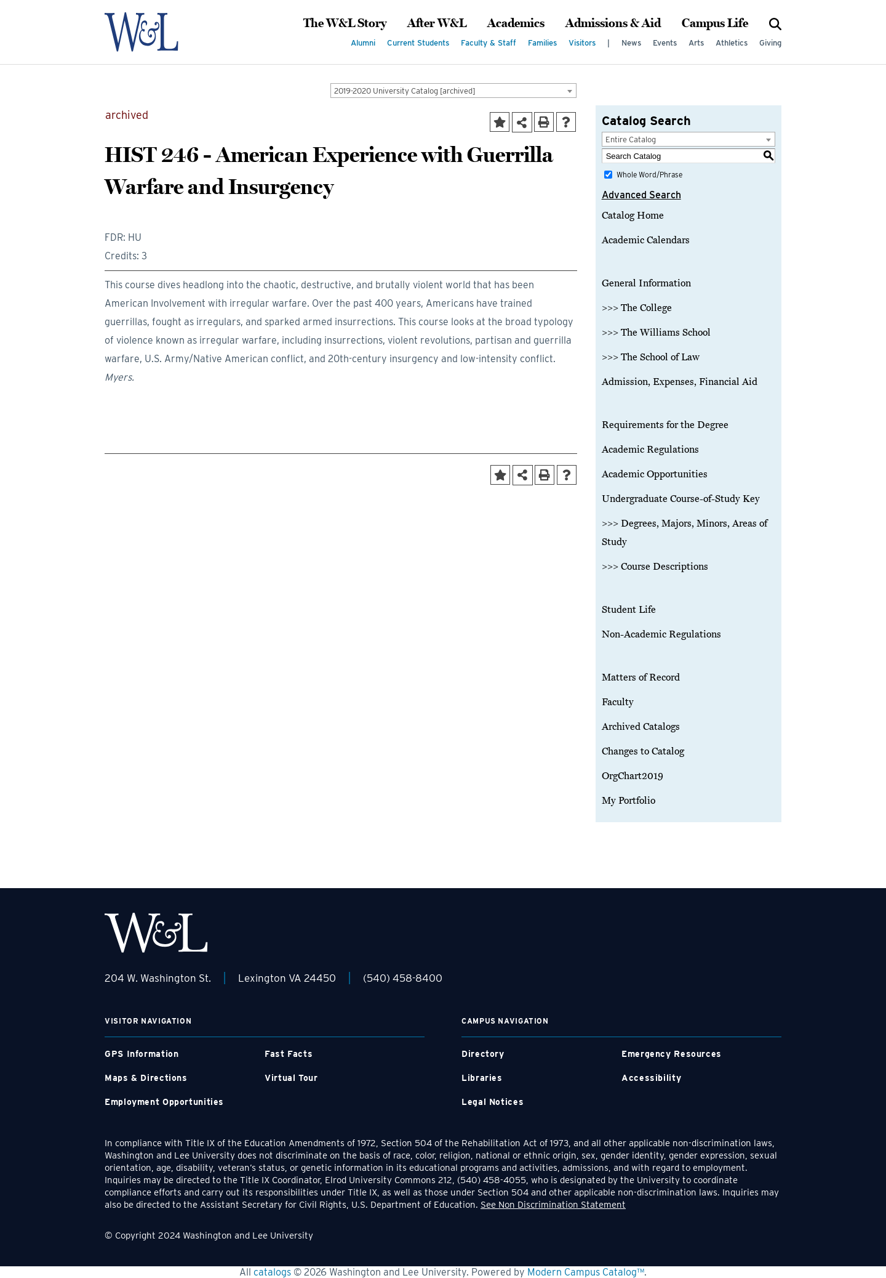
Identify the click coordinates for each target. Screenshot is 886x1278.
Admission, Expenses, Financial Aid (679, 382)
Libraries (482, 1078)
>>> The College (637, 308)
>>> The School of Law (651, 357)
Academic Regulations (650, 449)
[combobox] (453, 90)
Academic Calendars (646, 240)
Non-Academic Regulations (661, 634)
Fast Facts (289, 1054)
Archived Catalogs (641, 727)
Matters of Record (641, 677)
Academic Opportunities (655, 474)
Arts (696, 42)
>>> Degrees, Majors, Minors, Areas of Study (684, 532)
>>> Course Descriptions (655, 566)
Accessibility (651, 1078)
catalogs (272, 1272)
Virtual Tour (291, 1078)
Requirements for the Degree (665, 425)
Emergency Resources (671, 1054)
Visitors (582, 42)
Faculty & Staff (488, 42)
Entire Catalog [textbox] (630, 139)
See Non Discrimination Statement (553, 1204)
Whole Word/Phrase (649, 174)
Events (665, 42)
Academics (516, 23)
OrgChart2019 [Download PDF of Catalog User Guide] (632, 776)
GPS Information (141, 1054)
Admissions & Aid (613, 23)
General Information (646, 283)
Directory (483, 1054)
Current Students (418, 42)
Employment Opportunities (164, 1102)
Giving (770, 42)
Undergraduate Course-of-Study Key (681, 499)
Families (542, 42)
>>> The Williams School (656, 332)
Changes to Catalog (643, 751)
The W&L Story (344, 23)
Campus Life (715, 23)
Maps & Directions (146, 1078)
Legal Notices (492, 1102)
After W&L (436, 23)
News (631, 42)
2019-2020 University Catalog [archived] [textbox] (405, 90)
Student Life (629, 610)
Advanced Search (641, 195)
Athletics (732, 42)
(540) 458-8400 (402, 978)
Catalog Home (633, 215)
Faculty (618, 702)
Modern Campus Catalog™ (585, 1272)
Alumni (363, 42)
